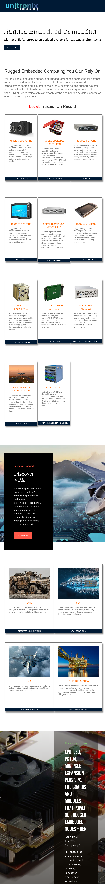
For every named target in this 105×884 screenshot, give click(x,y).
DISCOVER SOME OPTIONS (29, 631)
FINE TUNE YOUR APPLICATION (86, 341)
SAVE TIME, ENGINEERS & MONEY (53, 423)
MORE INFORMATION (21, 342)
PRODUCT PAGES (21, 424)
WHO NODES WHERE (78, 709)
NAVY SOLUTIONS (78, 631)
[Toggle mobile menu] (100, 5)
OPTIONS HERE (86, 179)
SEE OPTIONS (54, 341)
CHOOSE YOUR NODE (54, 179)
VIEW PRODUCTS (21, 179)
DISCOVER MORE (53, 260)
